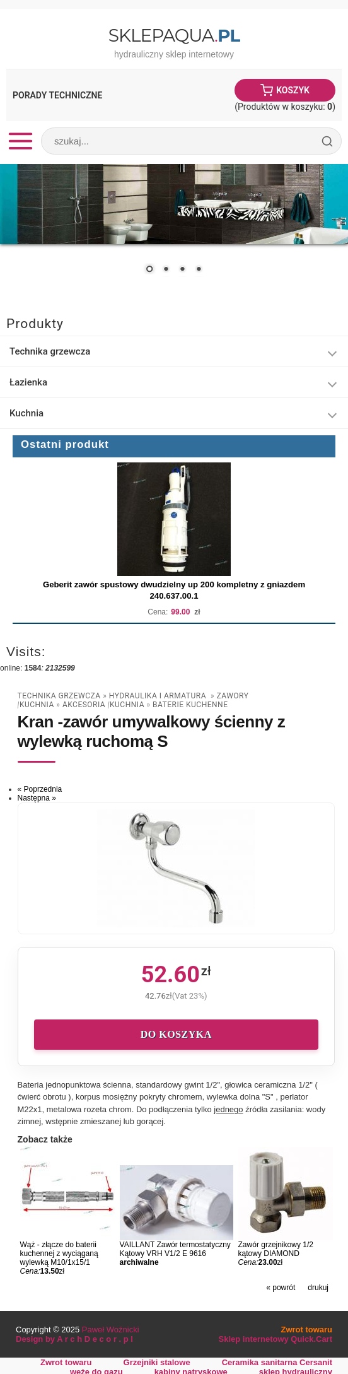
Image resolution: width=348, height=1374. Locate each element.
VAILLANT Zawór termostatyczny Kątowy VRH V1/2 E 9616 (175, 1249)
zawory (233, 695)
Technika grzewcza (49, 351)
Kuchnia (26, 413)
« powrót (280, 1287)
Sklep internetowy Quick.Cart (275, 1339)
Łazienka (28, 382)
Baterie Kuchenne (190, 704)
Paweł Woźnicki (110, 1329)
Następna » (37, 798)
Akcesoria (85, 704)
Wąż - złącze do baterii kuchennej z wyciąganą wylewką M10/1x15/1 (59, 1253)
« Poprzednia (40, 789)
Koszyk (293, 90)
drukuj (318, 1287)
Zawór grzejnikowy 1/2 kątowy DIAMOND (275, 1249)
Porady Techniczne (57, 95)
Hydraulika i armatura (159, 695)
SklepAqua (174, 35)
